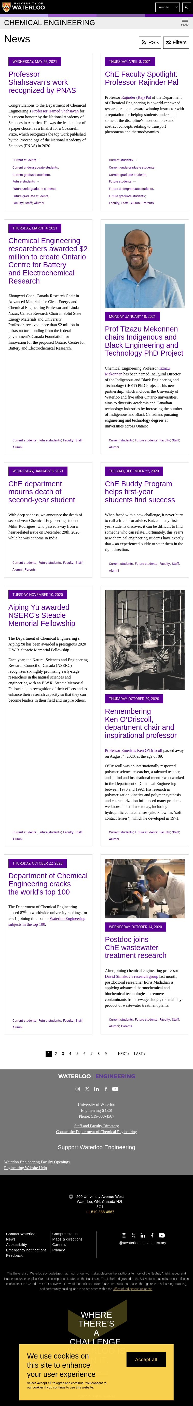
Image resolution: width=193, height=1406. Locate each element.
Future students (23, 181)
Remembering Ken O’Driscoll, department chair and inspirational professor (141, 723)
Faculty (17, 203)
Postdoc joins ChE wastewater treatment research (136, 947)
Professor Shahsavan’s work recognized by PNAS (42, 82)
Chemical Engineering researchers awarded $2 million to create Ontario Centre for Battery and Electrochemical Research (48, 261)
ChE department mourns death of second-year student (41, 492)
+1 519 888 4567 (100, 1212)
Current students (24, 160)
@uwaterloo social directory (142, 1243)
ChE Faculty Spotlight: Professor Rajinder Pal (141, 78)
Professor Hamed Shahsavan (55, 111)
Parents (148, 203)
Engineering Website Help (25, 1168)
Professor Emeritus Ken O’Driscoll (133, 750)
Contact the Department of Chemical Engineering (96, 1132)
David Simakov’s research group (131, 976)
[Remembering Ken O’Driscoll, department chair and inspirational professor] (145, 640)
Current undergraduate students (35, 167)
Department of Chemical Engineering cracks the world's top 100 (48, 884)
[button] (168, 7)
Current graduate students (31, 175)
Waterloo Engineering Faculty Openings (37, 1162)
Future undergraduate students (34, 189)
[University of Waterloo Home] (23, 7)
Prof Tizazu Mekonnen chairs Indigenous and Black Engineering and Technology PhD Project (144, 341)
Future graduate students (30, 196)
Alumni (39, 203)
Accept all (146, 1359)
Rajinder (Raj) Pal (136, 97)
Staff (28, 203)
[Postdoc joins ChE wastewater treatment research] (145, 888)
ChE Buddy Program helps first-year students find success (140, 492)
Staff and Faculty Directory (96, 1126)
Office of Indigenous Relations (132, 1289)
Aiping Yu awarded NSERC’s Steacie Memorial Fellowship (41, 615)
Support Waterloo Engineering (96, 1147)
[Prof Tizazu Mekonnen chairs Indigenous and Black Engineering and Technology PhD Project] (145, 266)
